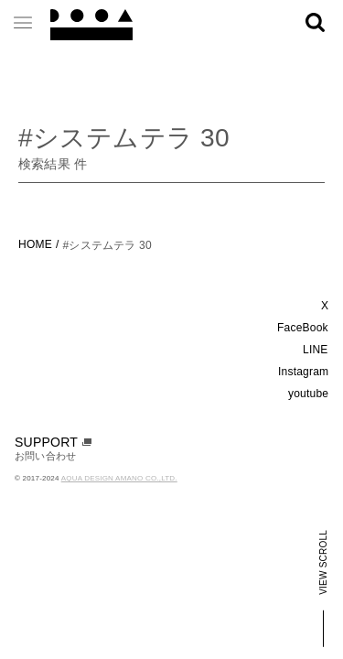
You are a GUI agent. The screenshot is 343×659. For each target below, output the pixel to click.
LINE (315, 349)
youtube (308, 393)
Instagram (303, 371)
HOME (35, 244)
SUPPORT (53, 442)
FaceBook (302, 327)
